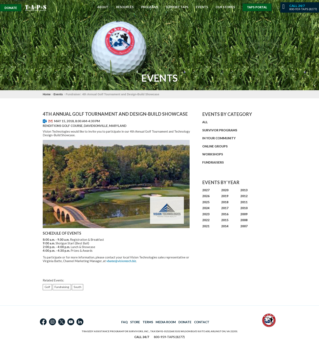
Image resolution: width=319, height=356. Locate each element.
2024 (206, 208)
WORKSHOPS (212, 154)
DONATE (184, 322)
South (77, 287)
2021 (206, 226)
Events (202, 7)
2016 (224, 214)
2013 (244, 190)
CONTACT (201, 322)
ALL (205, 122)
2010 (244, 208)
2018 (224, 202)
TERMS (148, 322)
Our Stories (225, 7)
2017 (224, 208)
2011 (244, 202)
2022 (206, 220)
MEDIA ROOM (166, 322)
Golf (47, 287)
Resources (124, 7)
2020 (224, 190)
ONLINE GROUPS (215, 146)
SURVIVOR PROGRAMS (219, 130)
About (102, 7)
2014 (224, 226)
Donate (10, 8)
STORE (135, 322)
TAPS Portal (257, 7)
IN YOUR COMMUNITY (219, 138)
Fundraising (62, 287)
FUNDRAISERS (213, 162)
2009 (244, 214)
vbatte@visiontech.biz (121, 261)
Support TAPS (177, 7)
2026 (206, 196)
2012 (244, 196)
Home (47, 94)
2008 (244, 220)
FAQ (124, 322)
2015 (224, 220)
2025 (206, 202)
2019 (224, 196)
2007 (244, 226)
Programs (149, 7)
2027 (206, 190)
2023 (206, 214)
